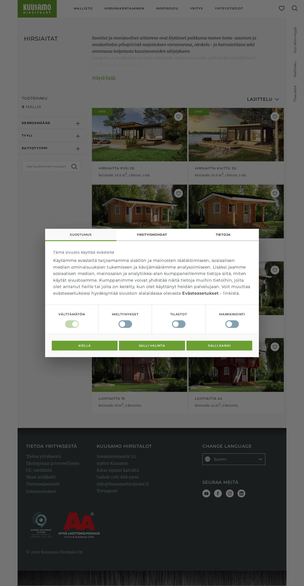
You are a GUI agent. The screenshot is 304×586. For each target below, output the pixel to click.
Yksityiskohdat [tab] (152, 234)
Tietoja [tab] (223, 234)
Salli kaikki (219, 345)
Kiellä (84, 345)
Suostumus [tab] (81, 234)
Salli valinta (152, 345)
